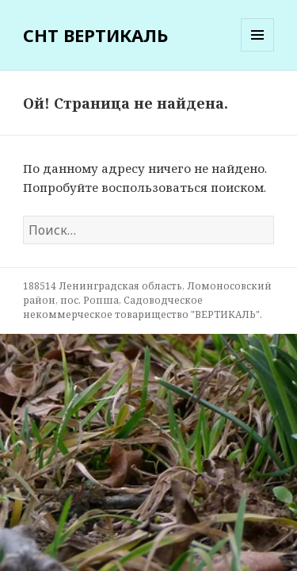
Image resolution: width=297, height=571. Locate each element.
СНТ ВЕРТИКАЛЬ (95, 35)
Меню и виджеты (258, 51)
